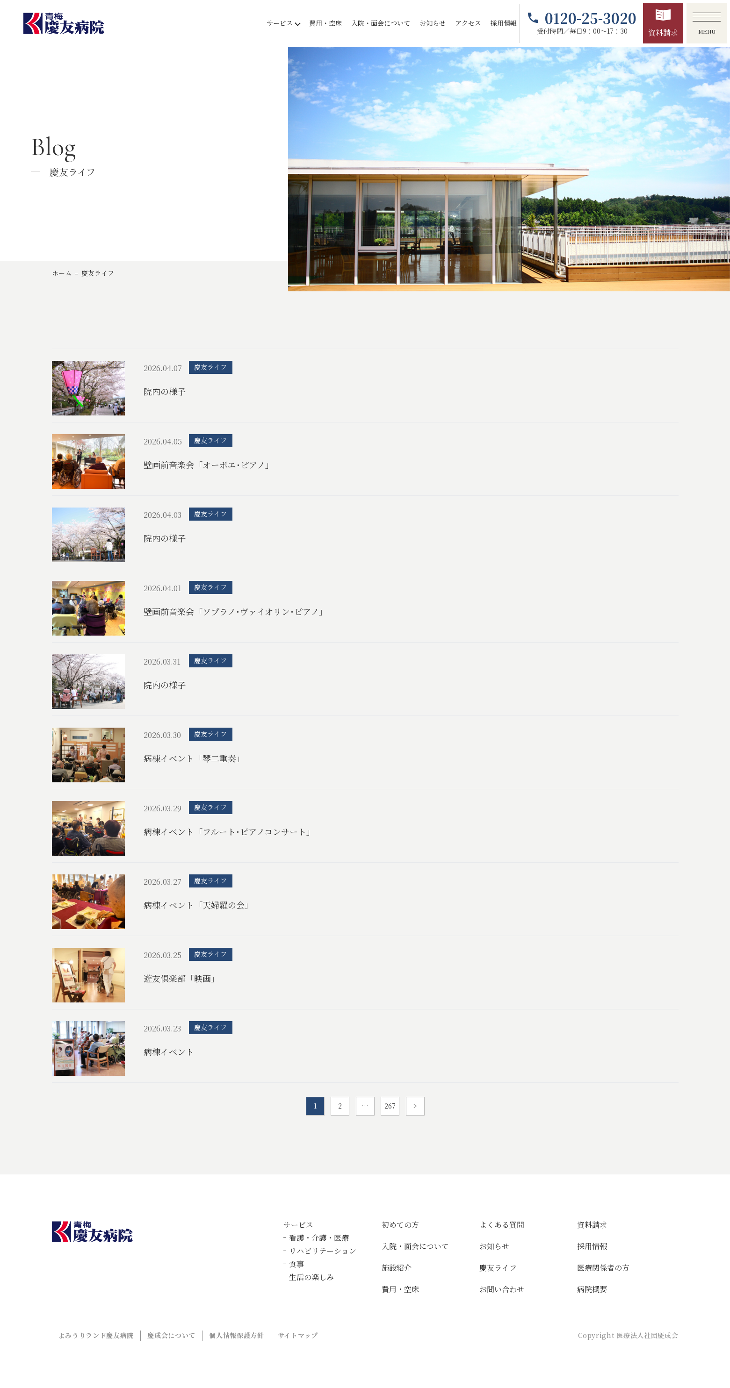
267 (390, 1105)
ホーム (62, 273)
